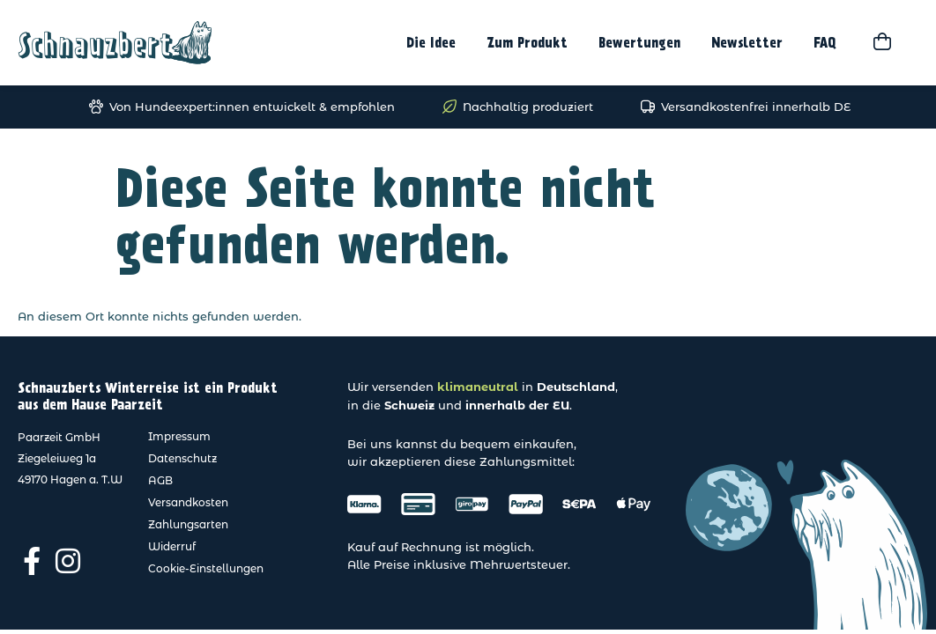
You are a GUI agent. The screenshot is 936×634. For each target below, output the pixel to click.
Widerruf (172, 546)
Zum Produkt (527, 43)
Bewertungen (639, 43)
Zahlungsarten (188, 524)
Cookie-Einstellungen (206, 568)
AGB (160, 480)
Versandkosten (188, 502)
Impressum (179, 436)
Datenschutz (182, 458)
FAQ (824, 43)
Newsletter (747, 43)
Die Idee (431, 43)
